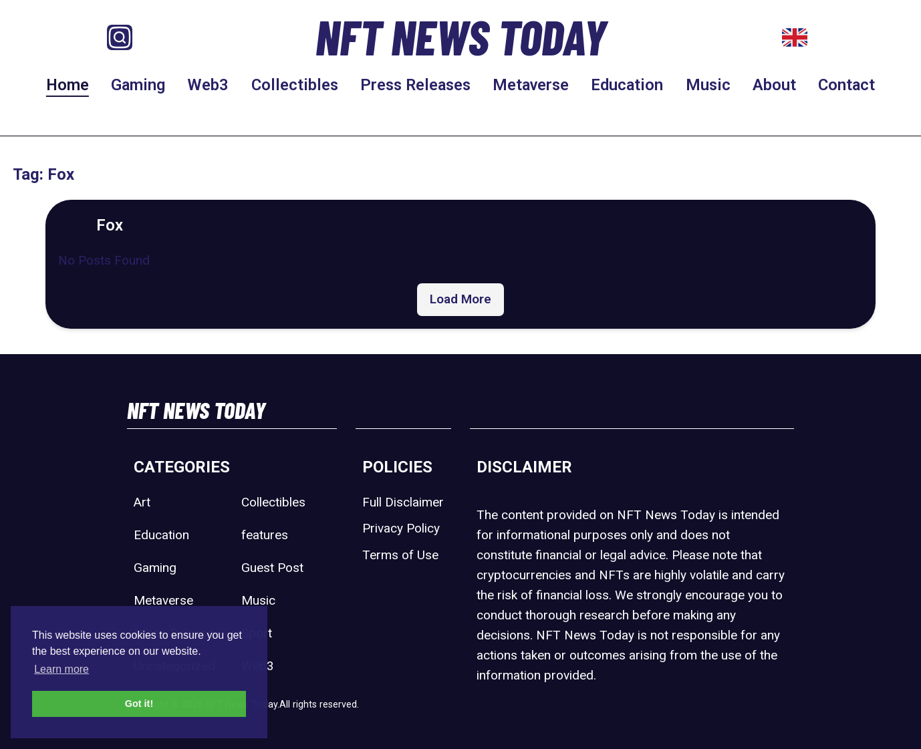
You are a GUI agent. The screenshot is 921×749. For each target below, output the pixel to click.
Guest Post (272, 567)
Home (67, 85)
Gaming (138, 85)
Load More (460, 299)
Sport (256, 633)
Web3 (208, 85)
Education (627, 85)
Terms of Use (400, 555)
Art (142, 502)
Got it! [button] (139, 703)
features (264, 535)
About (774, 85)
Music (708, 85)
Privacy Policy (401, 528)
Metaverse (531, 85)
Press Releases (415, 85)
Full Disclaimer (403, 502)
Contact (846, 85)
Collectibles (294, 85)
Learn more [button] (61, 669)
